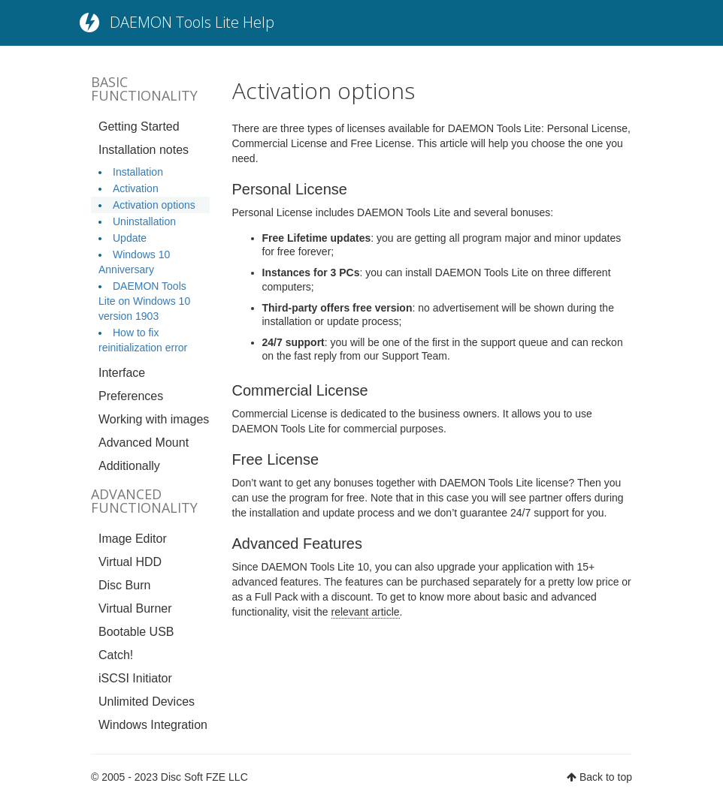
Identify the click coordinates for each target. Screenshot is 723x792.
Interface (121, 372)
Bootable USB (136, 631)
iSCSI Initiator (135, 678)
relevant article (365, 612)
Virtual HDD (130, 562)
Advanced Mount (143, 442)
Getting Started (139, 126)
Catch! (115, 655)
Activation (136, 188)
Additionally (129, 465)
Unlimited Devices (146, 701)
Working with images (153, 419)
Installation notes (143, 149)
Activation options (154, 205)
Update (130, 238)
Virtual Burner (135, 608)
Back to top (605, 777)
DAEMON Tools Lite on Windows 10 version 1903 (144, 301)
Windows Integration (152, 724)
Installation (138, 172)
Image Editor (132, 538)
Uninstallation (144, 221)
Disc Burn (124, 585)
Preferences (130, 396)
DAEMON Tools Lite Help (192, 22)
